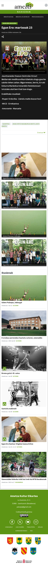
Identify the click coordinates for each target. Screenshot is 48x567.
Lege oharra (20, 527)
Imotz (32, 124)
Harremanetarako (21, 531)
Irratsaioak (8, 17)
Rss (31, 531)
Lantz (37, 124)
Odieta (4, 126)
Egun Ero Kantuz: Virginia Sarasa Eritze (17, 444)
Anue (15, 124)
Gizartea (6, 124)
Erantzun (41, 132)
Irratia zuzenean (23, 17)
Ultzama (15, 305)
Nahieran (24, 11)
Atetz (19, 124)
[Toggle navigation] (3, 5)
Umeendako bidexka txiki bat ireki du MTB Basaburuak (24, 479)
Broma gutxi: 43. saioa (11, 373)
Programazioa (38, 17)
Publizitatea (31, 527)
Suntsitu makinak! (9, 408)
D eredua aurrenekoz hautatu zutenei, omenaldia (22, 338)
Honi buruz (9, 527)
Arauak (40, 527)
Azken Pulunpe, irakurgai (12, 302)
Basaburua (26, 124)
